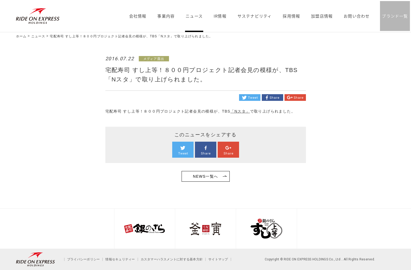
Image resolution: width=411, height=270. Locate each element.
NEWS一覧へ (205, 176)
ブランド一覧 (395, 16)
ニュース (194, 16)
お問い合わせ (357, 16)
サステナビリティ (254, 16)
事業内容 (166, 16)
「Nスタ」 (240, 111)
